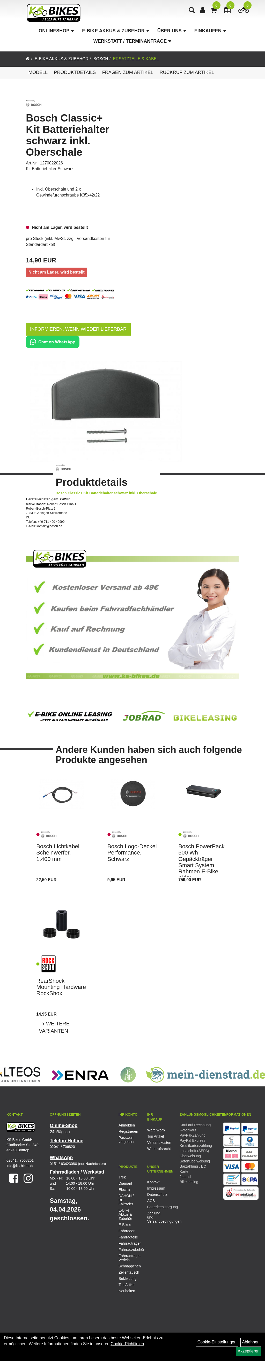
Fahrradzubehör (129, 1249)
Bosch (100, 59)
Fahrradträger (129, 1243)
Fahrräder (126, 1231)
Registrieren (127, 1131)
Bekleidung (127, 1278)
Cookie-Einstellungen (217, 1342)
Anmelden (127, 1125)
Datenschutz (155, 1194)
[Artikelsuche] (192, 12)
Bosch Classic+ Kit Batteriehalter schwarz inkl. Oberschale (67, 135)
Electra (124, 1190)
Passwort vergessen (127, 1140)
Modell (38, 72)
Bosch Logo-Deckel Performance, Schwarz (132, 852)
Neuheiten (127, 1291)
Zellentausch (129, 1272)
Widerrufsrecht (155, 1149)
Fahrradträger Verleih (129, 1258)
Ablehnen (251, 1342)
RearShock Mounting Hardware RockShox (61, 987)
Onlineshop (56, 32)
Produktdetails (75, 72)
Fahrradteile (128, 1237)
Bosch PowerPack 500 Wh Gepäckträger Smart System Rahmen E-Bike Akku (201, 862)
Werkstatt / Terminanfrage (132, 42)
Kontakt (153, 1182)
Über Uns (172, 32)
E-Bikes (125, 1225)
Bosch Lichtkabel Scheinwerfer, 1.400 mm (57, 852)
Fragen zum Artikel (127, 72)
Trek (122, 1177)
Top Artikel (155, 1136)
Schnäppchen (129, 1266)
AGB (151, 1201)
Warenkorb (155, 1130)
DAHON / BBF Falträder (126, 1200)
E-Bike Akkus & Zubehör (115, 32)
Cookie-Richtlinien (127, 1344)
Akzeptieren (249, 1351)
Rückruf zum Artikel (187, 72)
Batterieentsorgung (155, 1207)
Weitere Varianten (54, 1027)
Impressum (155, 1188)
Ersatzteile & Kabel (136, 59)
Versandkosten (155, 1142)
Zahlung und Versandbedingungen (155, 1217)
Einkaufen (210, 32)
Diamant (125, 1183)
